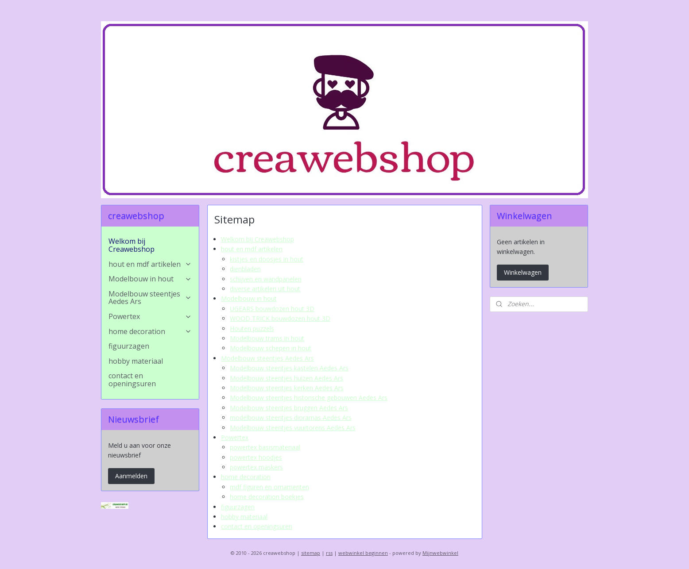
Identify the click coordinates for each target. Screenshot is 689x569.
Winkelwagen (523, 272)
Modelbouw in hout (249, 298)
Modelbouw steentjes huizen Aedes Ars (286, 378)
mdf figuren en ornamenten (269, 487)
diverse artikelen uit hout (265, 288)
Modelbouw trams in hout (267, 338)
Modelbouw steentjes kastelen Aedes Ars (289, 368)
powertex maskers (256, 467)
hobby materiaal (244, 516)
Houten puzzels (252, 328)
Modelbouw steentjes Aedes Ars (267, 358)
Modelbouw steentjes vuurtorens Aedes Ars (293, 427)
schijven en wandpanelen (266, 279)
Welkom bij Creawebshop (257, 239)
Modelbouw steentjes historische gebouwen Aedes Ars (308, 397)
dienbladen (245, 269)
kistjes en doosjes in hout (266, 259)
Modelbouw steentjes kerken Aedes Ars (287, 388)
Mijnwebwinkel (440, 553)
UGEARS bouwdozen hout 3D (272, 308)
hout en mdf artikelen (252, 249)
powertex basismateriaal (265, 447)
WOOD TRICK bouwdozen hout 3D (280, 318)
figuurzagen (238, 507)
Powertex (234, 437)
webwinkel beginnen (363, 553)
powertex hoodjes (256, 457)
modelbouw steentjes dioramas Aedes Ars (291, 417)
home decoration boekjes (267, 496)
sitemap (310, 553)
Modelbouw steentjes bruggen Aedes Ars (289, 408)
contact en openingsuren (256, 526)
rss (329, 553)
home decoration (246, 477)
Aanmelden (131, 476)
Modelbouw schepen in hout (270, 348)
